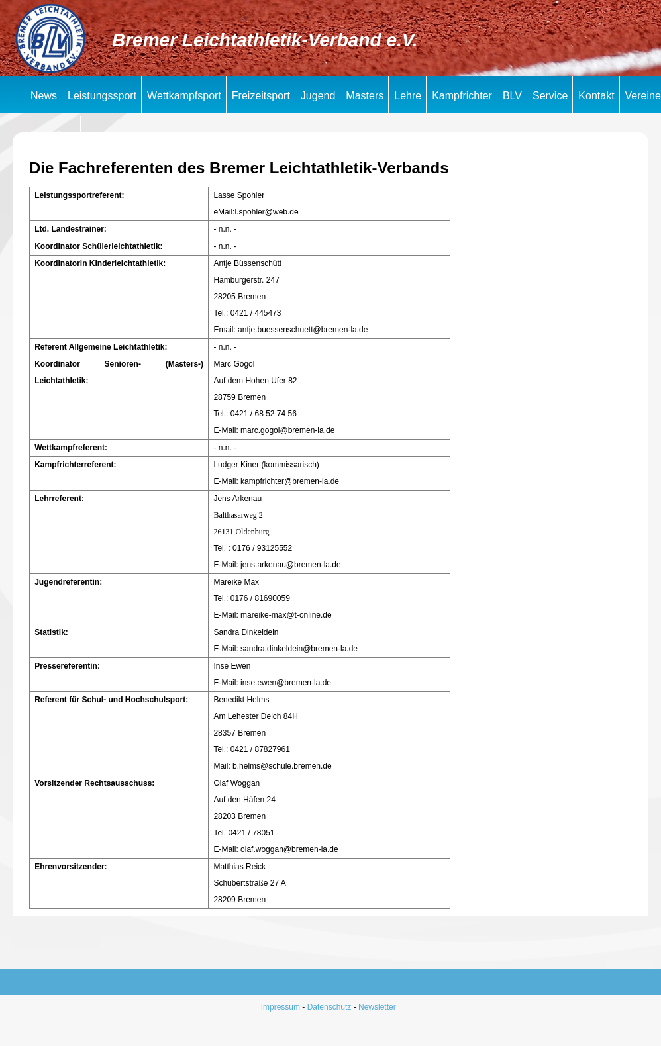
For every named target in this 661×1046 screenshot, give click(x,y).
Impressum (280, 1007)
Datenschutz (329, 1007)
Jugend (318, 95)
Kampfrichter (462, 95)
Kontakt (596, 95)
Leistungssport (102, 95)
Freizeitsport (261, 95)
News (43, 95)
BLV (512, 95)
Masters (364, 95)
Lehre (407, 95)
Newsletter (377, 1007)
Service (550, 95)
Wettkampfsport (184, 95)
